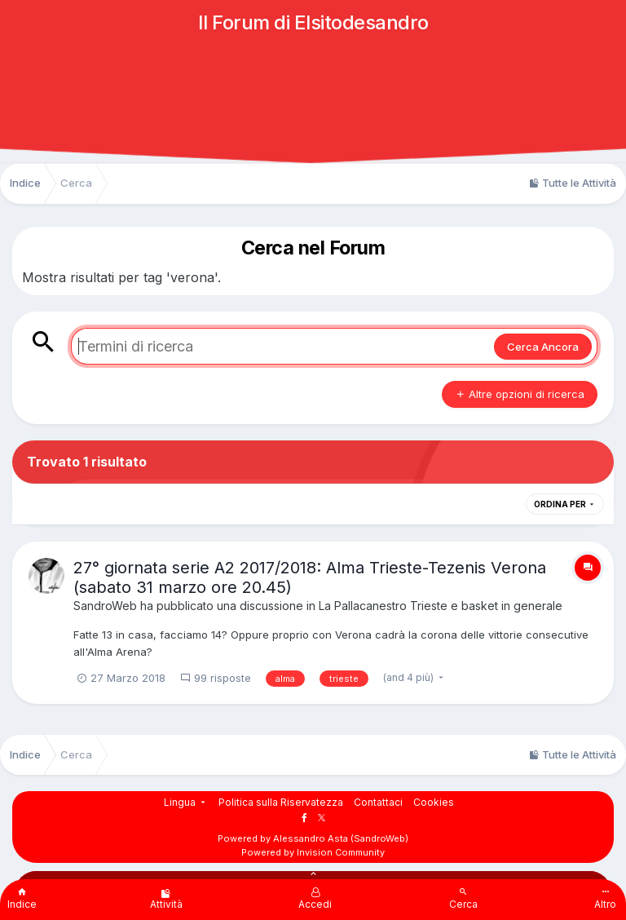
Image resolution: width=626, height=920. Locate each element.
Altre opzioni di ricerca (519, 393)
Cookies (433, 802)
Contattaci (378, 802)
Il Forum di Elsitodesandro (313, 22)
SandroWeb (105, 606)
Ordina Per (565, 504)
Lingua (186, 802)
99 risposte (215, 677)
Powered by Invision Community (313, 852)
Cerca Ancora (543, 346)
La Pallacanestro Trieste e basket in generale (440, 606)
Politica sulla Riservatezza (280, 802)
